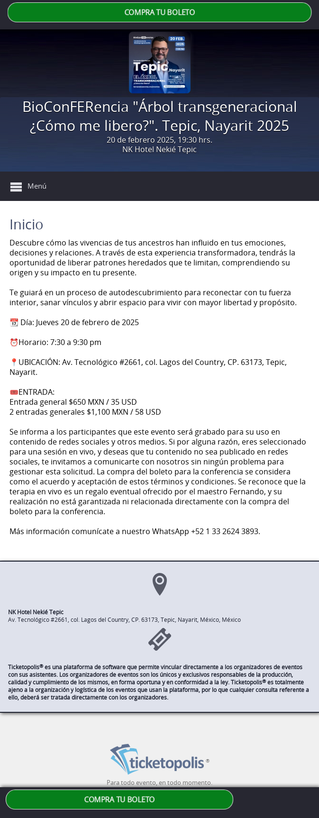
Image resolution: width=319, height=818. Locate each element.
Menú (36, 186)
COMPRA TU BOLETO (159, 12)
